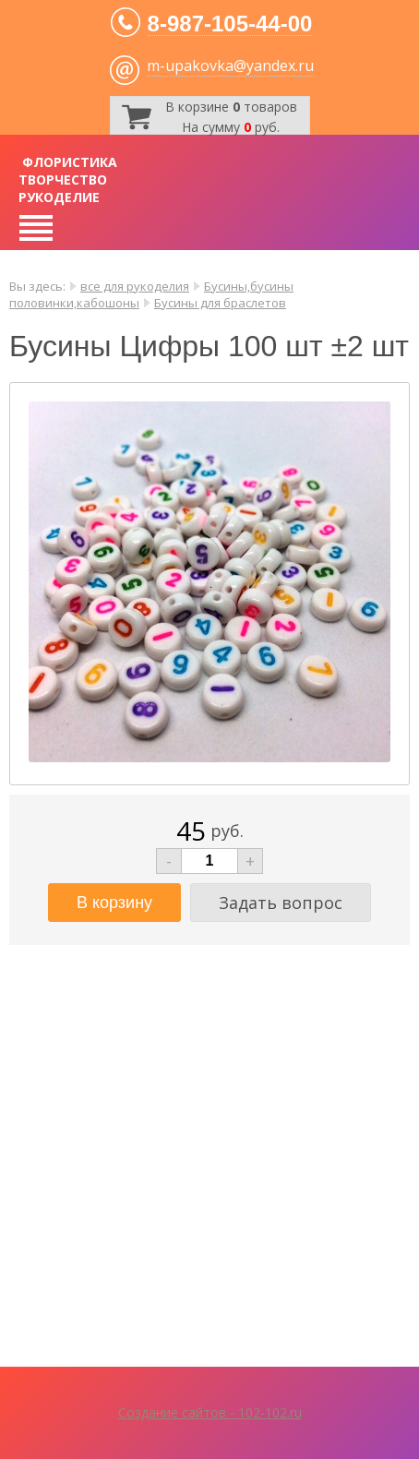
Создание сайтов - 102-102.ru (210, 1412)
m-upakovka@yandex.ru (230, 65)
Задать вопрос (280, 902)
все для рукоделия (134, 286)
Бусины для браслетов (220, 302)
